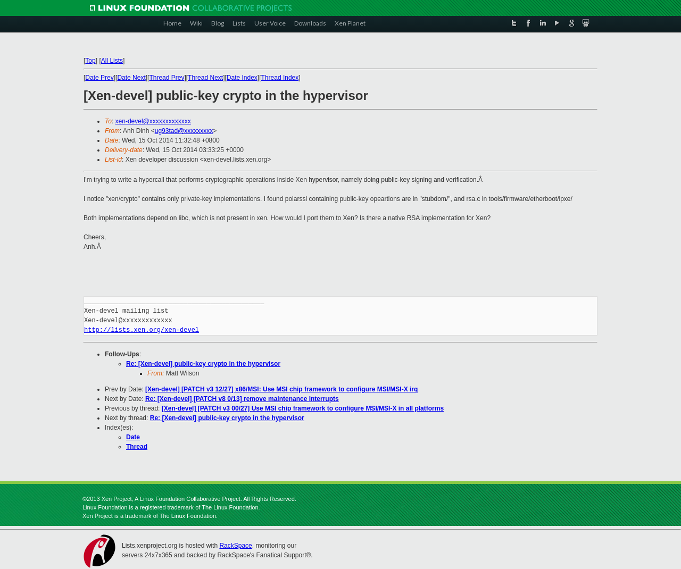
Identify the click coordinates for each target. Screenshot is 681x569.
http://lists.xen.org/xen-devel (141, 329)
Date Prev (99, 77)
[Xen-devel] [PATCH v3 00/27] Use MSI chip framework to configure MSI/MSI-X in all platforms (303, 408)
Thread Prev (166, 77)
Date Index (242, 77)
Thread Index (280, 77)
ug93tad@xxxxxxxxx (184, 131)
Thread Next (205, 77)
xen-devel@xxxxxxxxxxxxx (153, 121)
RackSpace (235, 545)
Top (90, 60)
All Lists (112, 60)
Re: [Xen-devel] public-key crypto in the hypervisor (203, 363)
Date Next (131, 77)
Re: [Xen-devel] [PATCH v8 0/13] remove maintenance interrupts (242, 399)
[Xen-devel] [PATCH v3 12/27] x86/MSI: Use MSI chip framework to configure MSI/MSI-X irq (281, 389)
